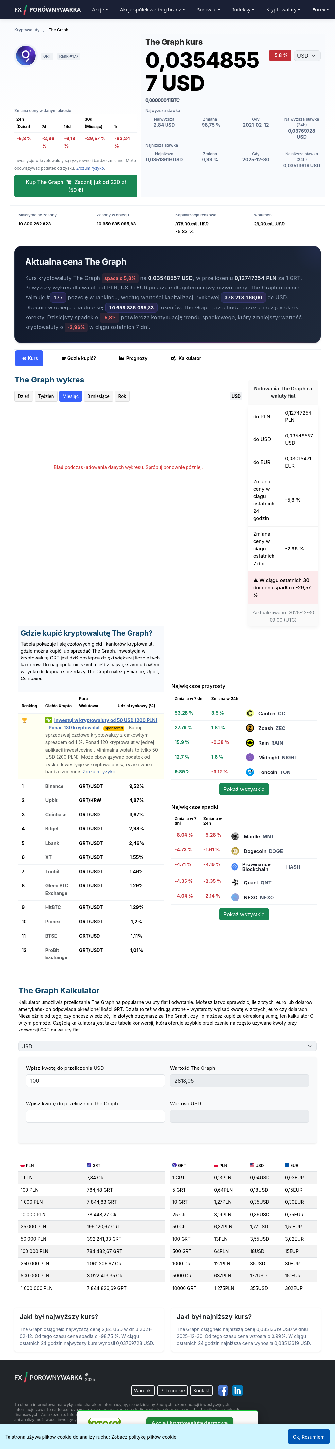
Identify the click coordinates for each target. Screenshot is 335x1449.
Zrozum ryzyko (90, 168)
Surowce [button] (207, 9)
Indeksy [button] (241, 9)
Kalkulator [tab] (186, 358)
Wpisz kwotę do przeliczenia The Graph (72, 1103)
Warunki (143, 1390)
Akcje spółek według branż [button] (150, 9)
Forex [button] (318, 9)
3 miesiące (98, 396)
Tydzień (46, 396)
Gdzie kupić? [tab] (79, 358)
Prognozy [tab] (133, 358)
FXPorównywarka (47, 9)
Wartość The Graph (192, 1068)
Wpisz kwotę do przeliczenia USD (65, 1068)
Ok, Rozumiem (309, 1437)
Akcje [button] (98, 9)
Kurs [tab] (30, 358)
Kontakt (201, 1390)
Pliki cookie (172, 1390)
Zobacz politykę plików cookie (144, 1437)
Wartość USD (185, 1103)
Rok (122, 396)
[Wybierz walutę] (307, 55)
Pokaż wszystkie (244, 789)
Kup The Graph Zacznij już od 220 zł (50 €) (76, 186)
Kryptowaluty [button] (281, 9)
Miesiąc (71, 396)
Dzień (23, 396)
